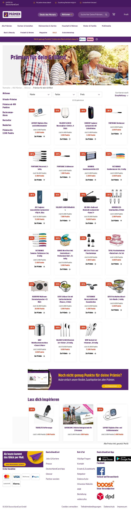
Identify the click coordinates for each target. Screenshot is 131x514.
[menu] (65, 29)
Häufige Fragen (84, 459)
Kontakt (80, 464)
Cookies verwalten (70, 507)
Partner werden (52, 479)
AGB (79, 489)
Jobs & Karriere (52, 459)
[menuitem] (25, 26)
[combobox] (94, 15)
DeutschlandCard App (55, 469)
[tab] (40, 94)
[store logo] (16, 14)
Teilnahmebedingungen (91, 507)
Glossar (49, 474)
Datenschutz (109, 507)
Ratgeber (81, 474)
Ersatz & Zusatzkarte (86, 469)
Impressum (122, 507)
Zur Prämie (39, 136)
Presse (49, 464)
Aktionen (6, 93)
